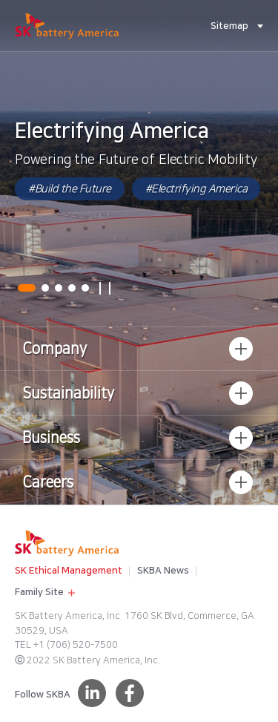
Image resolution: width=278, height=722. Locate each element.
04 (72, 288)
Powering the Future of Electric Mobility (136, 160)
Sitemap (229, 26)
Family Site (35, 590)
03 (58, 288)
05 (85, 288)
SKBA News (163, 570)
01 (27, 288)
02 (45, 288)
